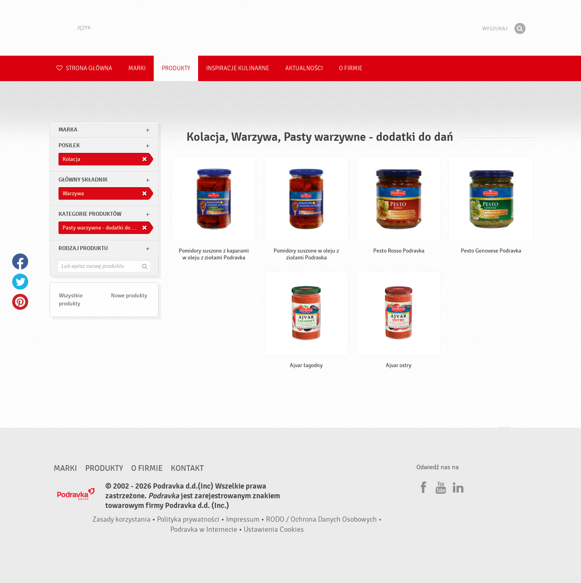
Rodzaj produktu (83, 248)
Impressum (242, 519)
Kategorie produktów (90, 214)
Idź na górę (504, 435)
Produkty (176, 68)
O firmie (350, 68)
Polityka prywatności (188, 519)
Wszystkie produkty (71, 299)
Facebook (20, 261)
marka (68, 129)
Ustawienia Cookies (274, 529)
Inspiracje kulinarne (237, 68)
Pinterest (20, 302)
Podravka (290, 28)
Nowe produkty (129, 295)
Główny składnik (83, 179)
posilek (69, 145)
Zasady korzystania (121, 519)
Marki (137, 68)
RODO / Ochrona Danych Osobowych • (324, 519)
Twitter (20, 282)
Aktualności (304, 68)
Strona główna (84, 68)
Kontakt (187, 468)
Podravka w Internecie (203, 529)
